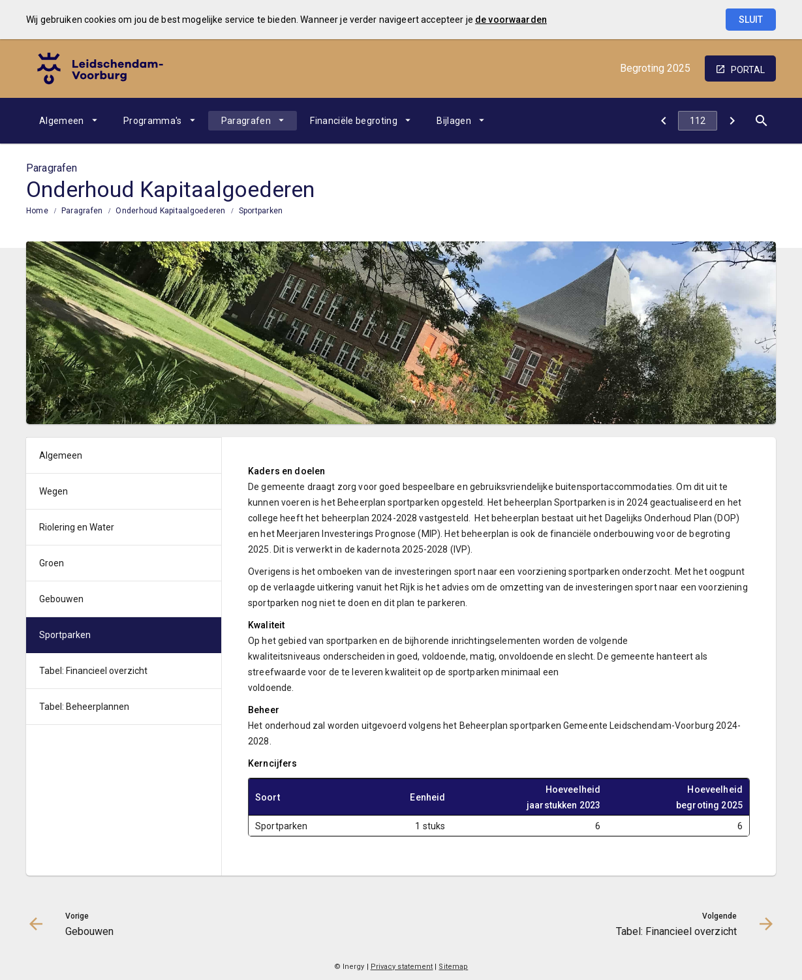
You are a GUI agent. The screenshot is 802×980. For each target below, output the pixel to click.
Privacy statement (402, 966)
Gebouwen (61, 599)
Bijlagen (454, 120)
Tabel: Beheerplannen (84, 706)
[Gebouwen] (663, 120)
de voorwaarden (511, 19)
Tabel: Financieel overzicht (93, 671)
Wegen (53, 491)
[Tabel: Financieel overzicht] (732, 120)
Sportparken (261, 210)
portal (748, 70)
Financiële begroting (353, 120)
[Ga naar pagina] (697, 120)
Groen (51, 563)
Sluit (751, 19)
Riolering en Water (76, 527)
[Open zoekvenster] (761, 120)
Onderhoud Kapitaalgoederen (170, 210)
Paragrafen (246, 120)
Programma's (152, 120)
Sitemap (453, 966)
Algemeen (61, 120)
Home (37, 210)
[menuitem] (68, 120)
